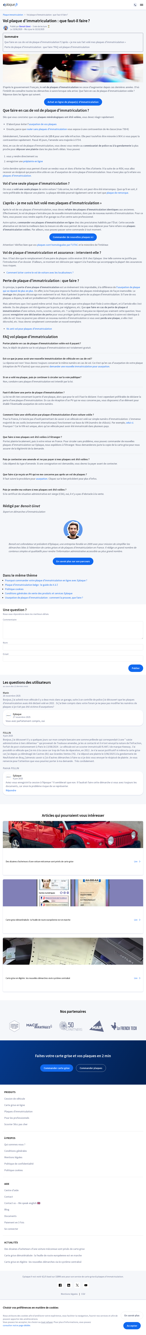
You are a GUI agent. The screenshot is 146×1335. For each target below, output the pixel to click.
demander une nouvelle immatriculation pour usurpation (79, 366)
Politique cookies (14, 589)
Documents (10, 1216)
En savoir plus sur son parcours (73, 561)
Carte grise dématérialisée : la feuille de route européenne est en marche (43, 1255)
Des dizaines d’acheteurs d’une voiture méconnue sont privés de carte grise (44, 1248)
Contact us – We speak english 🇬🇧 (22, 1203)
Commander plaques (91, 1068)
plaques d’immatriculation (17, 175)
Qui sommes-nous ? (14, 1144)
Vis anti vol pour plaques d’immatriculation (29, 328)
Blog (6, 1209)
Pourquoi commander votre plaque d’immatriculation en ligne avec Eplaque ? (46, 580)
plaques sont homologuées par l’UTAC (57, 244)
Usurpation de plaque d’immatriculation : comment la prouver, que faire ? (44, 597)
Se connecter (11, 1228)
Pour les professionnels (16, 1117)
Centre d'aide (11, 1190)
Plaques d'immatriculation (18, 1111)
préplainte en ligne (33, 161)
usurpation (41, 478)
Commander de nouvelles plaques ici (73, 237)
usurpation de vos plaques (43, 124)
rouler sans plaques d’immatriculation (47, 129)
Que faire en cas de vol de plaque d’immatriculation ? (32, 42)
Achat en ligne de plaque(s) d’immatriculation (73, 102)
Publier (136, 668)
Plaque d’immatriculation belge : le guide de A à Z (31, 584)
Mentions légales (13, 1157)
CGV (83, 1293)
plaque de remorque (117, 192)
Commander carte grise (57, 1068)
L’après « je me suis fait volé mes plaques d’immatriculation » (93, 42)
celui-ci (129, 422)
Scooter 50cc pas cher (16, 1124)
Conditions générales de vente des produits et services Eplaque (38, 593)
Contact (8, 1196)
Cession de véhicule (14, 1098)
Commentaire (10, 619)
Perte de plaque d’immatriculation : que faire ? (29, 47)
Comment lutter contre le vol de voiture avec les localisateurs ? (39, 272)
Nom (5, 642)
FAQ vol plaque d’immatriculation (72, 47)
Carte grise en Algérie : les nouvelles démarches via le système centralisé (42, 1261)
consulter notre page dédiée (16, 1325)
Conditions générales (15, 1150)
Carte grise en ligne (14, 1105)
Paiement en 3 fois (14, 1222)
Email (6, 654)
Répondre (11, 790)
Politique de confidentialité (19, 1163)
